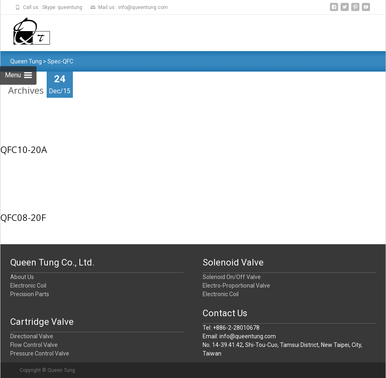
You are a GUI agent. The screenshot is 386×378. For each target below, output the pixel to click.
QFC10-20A (23, 149)
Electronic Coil (28, 285)
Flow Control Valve (34, 345)
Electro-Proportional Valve (236, 285)
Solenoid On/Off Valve (232, 277)
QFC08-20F (23, 217)
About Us (22, 277)
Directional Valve (31, 336)
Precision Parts (29, 294)
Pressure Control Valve (39, 353)
